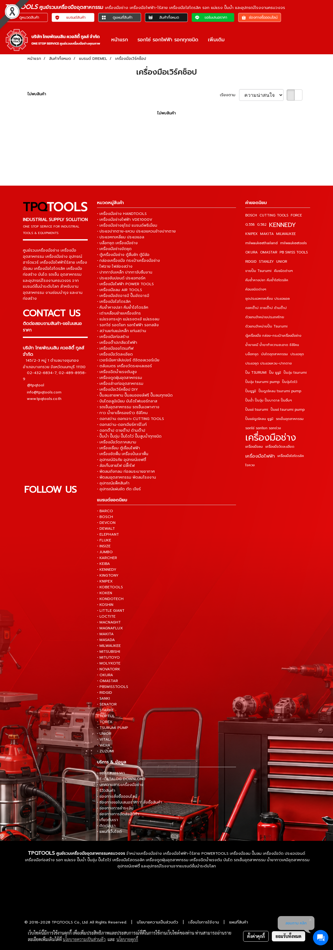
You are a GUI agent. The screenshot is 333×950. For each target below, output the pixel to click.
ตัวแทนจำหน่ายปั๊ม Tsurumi (266, 326)
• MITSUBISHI (108, 651)
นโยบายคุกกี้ (127, 939)
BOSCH (251, 215)
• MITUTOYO (108, 657)
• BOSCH (105, 517)
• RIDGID (104, 692)
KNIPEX (251, 233)
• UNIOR (104, 733)
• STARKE (105, 710)
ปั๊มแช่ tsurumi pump (288, 409)
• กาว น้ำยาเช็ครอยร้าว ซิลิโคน (122, 413)
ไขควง (250, 465)
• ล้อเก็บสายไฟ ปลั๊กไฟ (116, 465)
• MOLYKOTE (108, 663)
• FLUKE (104, 540)
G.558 (250, 224)
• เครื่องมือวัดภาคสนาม (116, 442)
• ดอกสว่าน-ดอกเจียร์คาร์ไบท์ (122, 424)
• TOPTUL (106, 716)
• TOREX (104, 722)
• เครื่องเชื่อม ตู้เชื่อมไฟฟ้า (118, 448)
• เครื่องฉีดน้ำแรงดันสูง (117, 372)
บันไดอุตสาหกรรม (274, 354)
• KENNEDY (106, 569)
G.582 (262, 224)
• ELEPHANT (108, 534)
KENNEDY (282, 224)
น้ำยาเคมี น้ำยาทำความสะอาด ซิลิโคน (272, 345)
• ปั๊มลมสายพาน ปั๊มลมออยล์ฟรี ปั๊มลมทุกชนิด (135, 395)
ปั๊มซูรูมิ (250, 391)
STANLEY (266, 261)
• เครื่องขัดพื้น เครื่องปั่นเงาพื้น (122, 454)
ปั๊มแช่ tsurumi (256, 409)
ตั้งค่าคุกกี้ (256, 936)
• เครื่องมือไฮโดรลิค (114, 301)
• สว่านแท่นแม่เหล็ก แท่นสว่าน (121, 331)
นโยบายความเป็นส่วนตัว (157, 922)
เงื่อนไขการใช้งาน (203, 922)
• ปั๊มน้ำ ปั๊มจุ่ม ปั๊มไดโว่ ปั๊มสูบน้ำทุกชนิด (129, 436)
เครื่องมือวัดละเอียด (279, 446)
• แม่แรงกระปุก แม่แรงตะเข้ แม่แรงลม (128, 319)
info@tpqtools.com (44, 392)
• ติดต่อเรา (106, 826)
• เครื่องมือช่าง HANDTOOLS (122, 213)
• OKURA (105, 675)
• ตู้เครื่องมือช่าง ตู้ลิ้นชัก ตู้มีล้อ (123, 254)
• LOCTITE (106, 616)
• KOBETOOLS (110, 587)
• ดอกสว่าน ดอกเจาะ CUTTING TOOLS (130, 419)
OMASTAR (268, 252)
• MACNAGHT (109, 622)
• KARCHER (107, 558)
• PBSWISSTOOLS (112, 686)
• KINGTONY (108, 575)
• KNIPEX (105, 581)
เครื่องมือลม (254, 446)
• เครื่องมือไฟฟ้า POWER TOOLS (125, 284)
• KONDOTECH (110, 599)
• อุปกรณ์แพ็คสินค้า (113, 483)
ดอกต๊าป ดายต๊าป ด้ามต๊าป (266, 307)
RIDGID (250, 261)
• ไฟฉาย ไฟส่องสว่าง (115, 266)
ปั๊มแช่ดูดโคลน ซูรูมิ (259, 419)
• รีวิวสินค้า (106, 790)
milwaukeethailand (261, 243)
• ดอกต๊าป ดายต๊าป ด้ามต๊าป (121, 430)
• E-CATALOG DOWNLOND (121, 779)
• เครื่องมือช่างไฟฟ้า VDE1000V (124, 219)
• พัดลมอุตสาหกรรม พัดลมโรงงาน (126, 477)
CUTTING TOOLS (273, 215)
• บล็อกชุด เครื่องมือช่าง (117, 243)
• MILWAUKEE (109, 645)
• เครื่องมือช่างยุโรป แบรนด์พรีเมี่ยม (127, 225)
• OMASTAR (107, 681)
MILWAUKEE (286, 233)
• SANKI (103, 698)
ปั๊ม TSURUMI (256, 372)
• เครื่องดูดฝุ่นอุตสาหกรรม (119, 377)
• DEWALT (106, 528)
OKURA (251, 252)
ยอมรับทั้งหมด (288, 936)
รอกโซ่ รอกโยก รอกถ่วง (263, 428)
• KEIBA (103, 563)
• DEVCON (106, 522)
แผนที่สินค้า (238, 922)
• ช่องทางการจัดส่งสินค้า (118, 814)
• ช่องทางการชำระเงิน (115, 808)
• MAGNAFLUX (110, 628)
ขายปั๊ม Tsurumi (258, 270)
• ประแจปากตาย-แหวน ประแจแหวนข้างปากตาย (136, 231)
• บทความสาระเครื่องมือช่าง (120, 785)
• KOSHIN (105, 604)
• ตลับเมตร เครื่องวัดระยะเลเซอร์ (124, 366)
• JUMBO (105, 552)
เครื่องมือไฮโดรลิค (290, 456)
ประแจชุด (297, 354)
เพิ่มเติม (216, 39)
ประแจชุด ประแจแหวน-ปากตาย (268, 363)
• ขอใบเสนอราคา (111, 773)
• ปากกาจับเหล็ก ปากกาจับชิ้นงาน (124, 272)
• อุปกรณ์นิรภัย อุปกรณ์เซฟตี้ (121, 460)
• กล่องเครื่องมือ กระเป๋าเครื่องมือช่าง (128, 260)
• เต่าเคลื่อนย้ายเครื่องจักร (119, 313)
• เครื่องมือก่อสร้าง (113, 336)
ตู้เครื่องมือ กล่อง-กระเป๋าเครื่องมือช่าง (273, 335)
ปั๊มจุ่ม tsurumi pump (262, 382)
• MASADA (106, 640)
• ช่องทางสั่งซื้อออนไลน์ (117, 796)
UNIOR (281, 261)
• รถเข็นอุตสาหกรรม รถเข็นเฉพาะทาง (128, 407)
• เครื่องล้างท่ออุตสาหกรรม (120, 383)
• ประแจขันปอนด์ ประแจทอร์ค (121, 278)
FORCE (296, 215)
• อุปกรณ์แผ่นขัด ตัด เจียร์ (119, 489)
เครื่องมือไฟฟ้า (260, 456)
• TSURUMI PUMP (112, 727)
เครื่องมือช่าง (270, 437)
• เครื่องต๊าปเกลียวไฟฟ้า (117, 342)
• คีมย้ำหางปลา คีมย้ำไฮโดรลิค (122, 307)
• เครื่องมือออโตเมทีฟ (115, 348)
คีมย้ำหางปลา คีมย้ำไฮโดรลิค (266, 280)
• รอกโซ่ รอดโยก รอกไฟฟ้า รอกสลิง (128, 325)
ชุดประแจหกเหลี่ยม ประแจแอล (267, 298)
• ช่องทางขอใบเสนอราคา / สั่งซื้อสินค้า (129, 802)
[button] (234, 39)
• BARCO (105, 511)
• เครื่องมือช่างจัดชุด (114, 249)
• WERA (103, 745)
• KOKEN (104, 593)
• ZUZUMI (105, 751)
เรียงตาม (229, 95)
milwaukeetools (293, 243)
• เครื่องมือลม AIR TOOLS (119, 290)
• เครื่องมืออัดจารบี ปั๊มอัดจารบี (123, 295)
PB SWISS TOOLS (294, 252)
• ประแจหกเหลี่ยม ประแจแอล (120, 237)
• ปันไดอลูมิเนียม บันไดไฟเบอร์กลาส (127, 401)
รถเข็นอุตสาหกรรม (290, 419)
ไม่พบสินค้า (36, 94)
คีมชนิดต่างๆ (283, 270)
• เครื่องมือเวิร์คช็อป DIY (117, 389)
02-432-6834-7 (42, 372)
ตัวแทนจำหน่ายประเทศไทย (264, 317)
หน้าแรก (119, 39)
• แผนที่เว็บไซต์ (109, 831)
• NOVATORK (108, 669)
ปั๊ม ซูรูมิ (275, 372)
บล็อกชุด (252, 354)
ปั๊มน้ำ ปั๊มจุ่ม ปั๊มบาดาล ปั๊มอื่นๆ (268, 400)
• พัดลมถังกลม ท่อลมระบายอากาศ (126, 471)
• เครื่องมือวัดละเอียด (115, 354)
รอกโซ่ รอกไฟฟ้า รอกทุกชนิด (167, 39)
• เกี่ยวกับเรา (107, 820)
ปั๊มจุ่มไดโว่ (289, 382)
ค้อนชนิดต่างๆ (255, 289)
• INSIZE (104, 546)
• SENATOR (107, 704)
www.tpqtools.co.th (44, 398)
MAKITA (267, 233)
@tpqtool (35, 385)
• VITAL (103, 739)
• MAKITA (105, 634)
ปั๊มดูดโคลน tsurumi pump (280, 391)
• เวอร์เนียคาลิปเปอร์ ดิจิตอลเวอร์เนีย (128, 360)
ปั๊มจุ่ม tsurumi (295, 372)
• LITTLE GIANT (110, 610)
